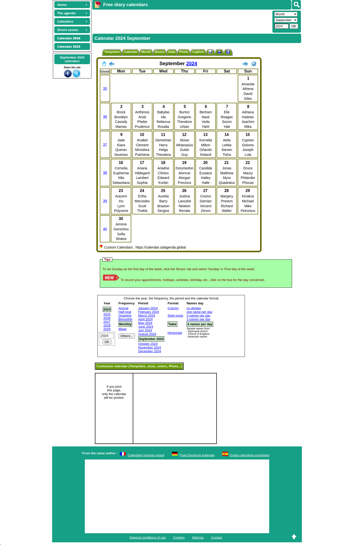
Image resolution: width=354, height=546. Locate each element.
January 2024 (148, 308)
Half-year (125, 312)
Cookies (179, 537)
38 (105, 172)
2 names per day (198, 315)
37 (105, 144)
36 (105, 116)
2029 (107, 329)
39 (105, 201)
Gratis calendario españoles (249, 455)
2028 (107, 325)
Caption (198, 52)
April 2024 (145, 319)
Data (171, 52)
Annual (123, 308)
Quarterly (125, 315)
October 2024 (148, 344)
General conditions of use (148, 537)
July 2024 (145, 330)
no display (194, 308)
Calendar (130, 52)
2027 (107, 322)
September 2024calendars (72, 59)
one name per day (199, 312)
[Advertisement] (181, 21)
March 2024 (146, 315)
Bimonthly (125, 319)
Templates (112, 52)
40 (105, 229)
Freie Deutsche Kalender (197, 455)
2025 (107, 314)
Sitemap (198, 537)
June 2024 (145, 326)
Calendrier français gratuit (146, 455)
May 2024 (145, 323)
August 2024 (147, 334)
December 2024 (149, 351)
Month (146, 52)
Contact (216, 537)
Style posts (175, 315)
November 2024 (149, 347)
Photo (183, 52)
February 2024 (148, 312)
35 (105, 88)
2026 (107, 318)
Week (122, 329)
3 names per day (198, 319)
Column (173, 308)
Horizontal (175, 333)
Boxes (159, 52)
